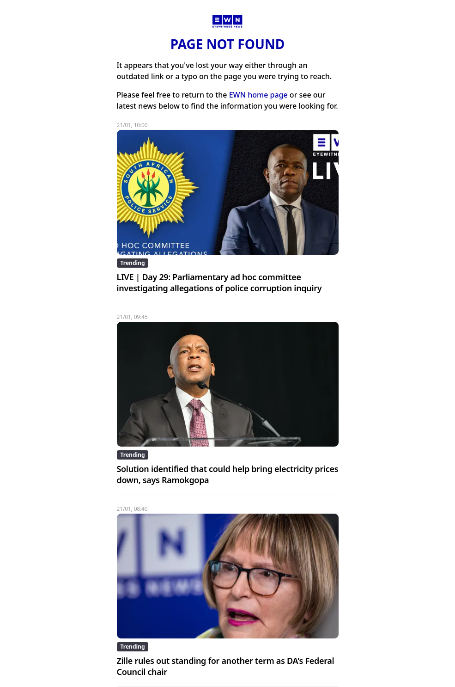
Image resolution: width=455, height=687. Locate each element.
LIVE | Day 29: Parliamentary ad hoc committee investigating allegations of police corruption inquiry (219, 282)
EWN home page (258, 95)
